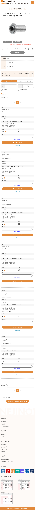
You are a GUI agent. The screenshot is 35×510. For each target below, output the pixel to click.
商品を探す (3, 421)
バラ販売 (5, 89)
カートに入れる (17, 142)
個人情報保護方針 (5, 459)
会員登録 (3, 434)
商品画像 (7, 41)
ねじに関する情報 (5, 426)
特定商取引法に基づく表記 (7, 461)
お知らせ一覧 (4, 449)
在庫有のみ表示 (23, 89)
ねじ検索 (3, 424)
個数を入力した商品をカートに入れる (17, 401)
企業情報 (3, 451)
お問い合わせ (17, 145)
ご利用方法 (3, 444)
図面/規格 (17, 41)
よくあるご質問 (4, 447)
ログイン (3, 436)
